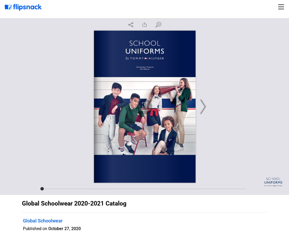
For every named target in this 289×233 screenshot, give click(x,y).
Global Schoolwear (43, 220)
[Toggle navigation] (282, 7)
